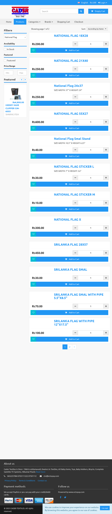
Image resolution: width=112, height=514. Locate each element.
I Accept (105, 508)
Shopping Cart (63, 21)
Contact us (42, 480)
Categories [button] (34, 21)
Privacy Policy (10, 480)
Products (20, 21)
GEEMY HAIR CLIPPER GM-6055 (12, 108)
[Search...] (59, 11)
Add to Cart (72, 58)
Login (102, 2)
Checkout (78, 21)
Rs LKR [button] (93, 2)
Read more (40, 472)
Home (9, 21)
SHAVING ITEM (12, 114)
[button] (83, 2)
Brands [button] (49, 21)
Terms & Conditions (27, 480)
